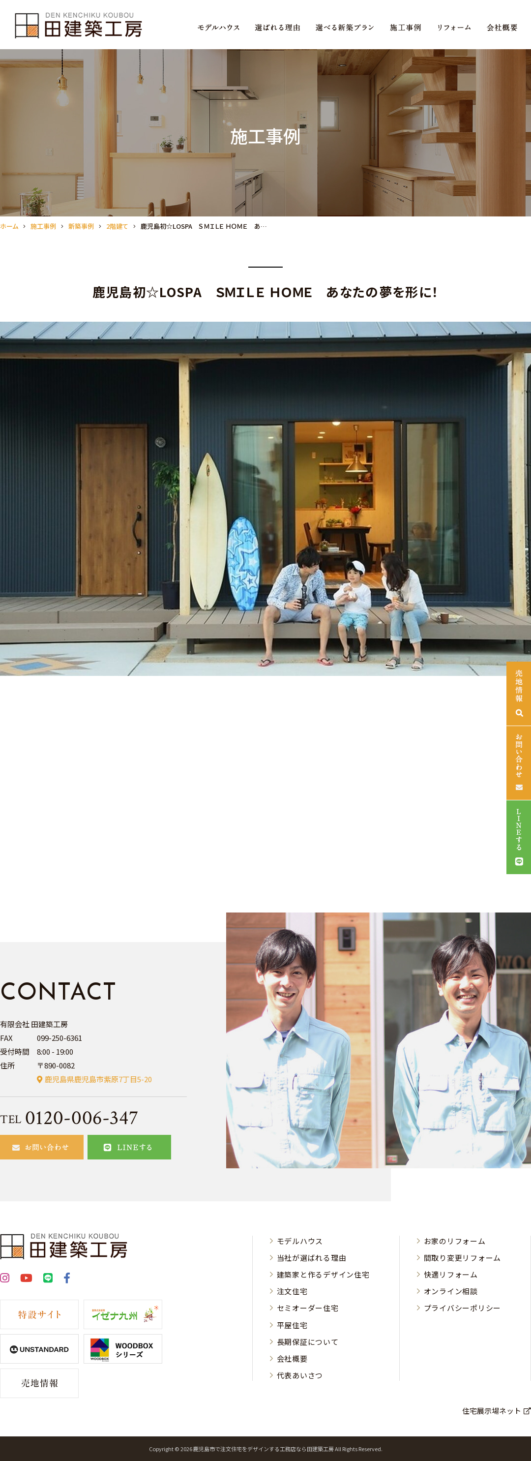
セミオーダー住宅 (308, 1308)
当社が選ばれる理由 (312, 1257)
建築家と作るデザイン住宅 (323, 1274)
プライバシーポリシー (463, 1308)
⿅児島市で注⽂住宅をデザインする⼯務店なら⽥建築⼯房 (263, 1449)
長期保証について (308, 1342)
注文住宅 (292, 1291)
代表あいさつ (300, 1375)
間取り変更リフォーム (463, 1257)
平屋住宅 (292, 1325)
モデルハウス (300, 1241)
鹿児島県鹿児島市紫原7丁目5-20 (98, 1079)
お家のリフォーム (455, 1241)
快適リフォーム (451, 1274)
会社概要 (292, 1358)
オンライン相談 (451, 1291)
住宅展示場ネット (491, 1410)
